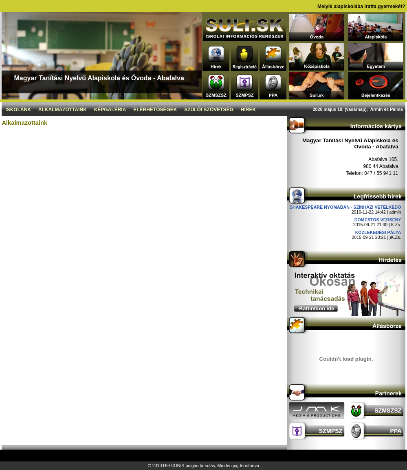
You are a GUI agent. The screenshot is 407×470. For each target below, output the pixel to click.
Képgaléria (110, 110)
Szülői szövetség (208, 110)
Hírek (248, 110)
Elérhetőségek (155, 110)
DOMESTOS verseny (377, 219)
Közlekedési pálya (378, 232)
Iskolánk (18, 110)
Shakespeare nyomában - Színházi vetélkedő (345, 207)
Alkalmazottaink (62, 110)
